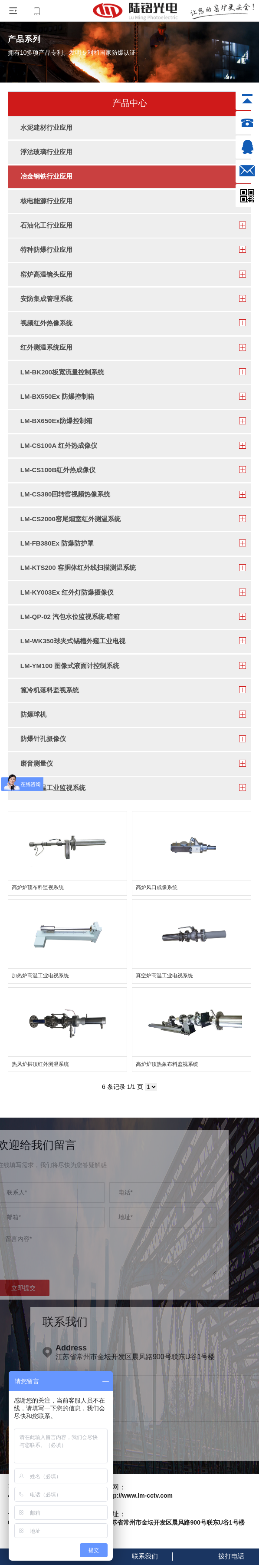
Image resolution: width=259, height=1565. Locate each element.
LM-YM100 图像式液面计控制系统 (69, 665)
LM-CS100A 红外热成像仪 (58, 445)
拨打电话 (231, 1556)
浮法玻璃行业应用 (46, 152)
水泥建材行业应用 (46, 127)
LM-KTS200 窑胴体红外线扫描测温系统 (78, 567)
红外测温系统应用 (46, 347)
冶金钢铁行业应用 (46, 176)
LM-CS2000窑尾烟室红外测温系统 (70, 519)
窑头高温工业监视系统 (52, 787)
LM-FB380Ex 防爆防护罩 (57, 543)
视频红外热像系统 (46, 323)
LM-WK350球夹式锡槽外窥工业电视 (72, 641)
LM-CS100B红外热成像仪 (57, 469)
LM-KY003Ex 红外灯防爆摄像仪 (67, 592)
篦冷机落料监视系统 (49, 690)
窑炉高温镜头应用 (46, 274)
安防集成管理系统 (46, 298)
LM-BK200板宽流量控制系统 (62, 372)
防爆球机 (33, 714)
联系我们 (145, 1556)
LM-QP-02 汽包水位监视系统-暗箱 (70, 616)
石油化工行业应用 (46, 225)
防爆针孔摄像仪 (43, 738)
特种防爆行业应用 (46, 249)
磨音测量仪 (36, 763)
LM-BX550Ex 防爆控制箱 (57, 396)
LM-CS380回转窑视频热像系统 (65, 494)
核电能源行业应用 (46, 201)
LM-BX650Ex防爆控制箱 (56, 420)
